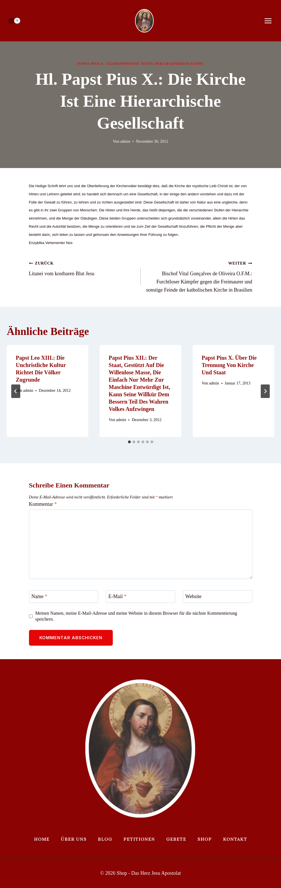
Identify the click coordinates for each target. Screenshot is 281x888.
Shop (204, 839)
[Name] (63, 596)
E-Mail (117, 596)
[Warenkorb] (14, 21)
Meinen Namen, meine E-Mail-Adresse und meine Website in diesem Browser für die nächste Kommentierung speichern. (136, 616)
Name (39, 596)
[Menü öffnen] (271, 20)
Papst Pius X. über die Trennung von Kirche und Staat (229, 365)
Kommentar (43, 504)
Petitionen (139, 839)
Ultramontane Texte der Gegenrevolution (155, 64)
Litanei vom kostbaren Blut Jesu (82, 267)
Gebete (176, 839)
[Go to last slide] (15, 391)
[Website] (217, 596)
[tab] (129, 441)
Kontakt (235, 839)
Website (193, 596)
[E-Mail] (140, 596)
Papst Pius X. (91, 64)
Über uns (74, 839)
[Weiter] (265, 391)
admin (125, 141)
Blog (105, 839)
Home (42, 839)
